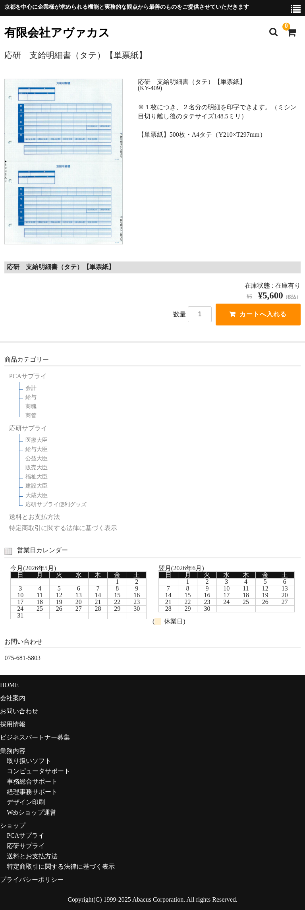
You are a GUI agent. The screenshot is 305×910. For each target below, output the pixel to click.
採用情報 (12, 724)
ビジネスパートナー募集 (35, 737)
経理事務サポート (32, 791)
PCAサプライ (28, 376)
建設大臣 (36, 486)
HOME (9, 685)
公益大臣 (36, 458)
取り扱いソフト (29, 760)
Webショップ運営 (31, 812)
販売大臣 (36, 467)
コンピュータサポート (38, 771)
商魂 (31, 406)
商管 (31, 415)
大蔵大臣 (36, 495)
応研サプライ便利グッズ (56, 504)
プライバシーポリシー (32, 879)
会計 (31, 388)
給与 (31, 397)
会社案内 (12, 698)
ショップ (12, 825)
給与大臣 (36, 449)
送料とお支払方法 (34, 517)
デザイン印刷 (26, 802)
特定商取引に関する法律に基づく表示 (63, 528)
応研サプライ (28, 428)
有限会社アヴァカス (57, 33)
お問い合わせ (19, 711)
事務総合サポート (32, 781)
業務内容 (12, 750)
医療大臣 (36, 440)
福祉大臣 (36, 477)
